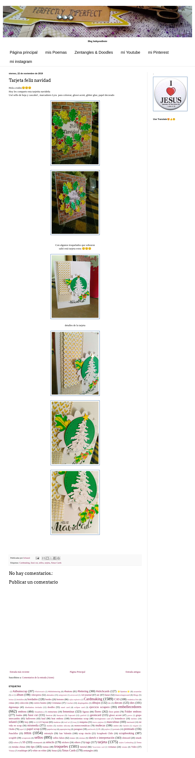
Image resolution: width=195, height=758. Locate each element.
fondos (19, 715)
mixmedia (33, 725)
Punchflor (13, 733)
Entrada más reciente (19, 672)
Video (134, 747)
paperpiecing (65, 729)
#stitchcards (103, 691)
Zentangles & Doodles (93, 52)
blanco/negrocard (122, 695)
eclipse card (79, 707)
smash (138, 738)
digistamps (14, 707)
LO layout (43, 722)
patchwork (91, 729)
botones (60, 699)
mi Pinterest (158, 52)
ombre (116, 725)
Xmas (54, 750)
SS (24, 742)
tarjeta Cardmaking (126, 742)
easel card (65, 707)
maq (74, 722)
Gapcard (71, 715)
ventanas (112, 747)
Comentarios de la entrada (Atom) (38, 677)
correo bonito (40, 703)
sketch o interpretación (101, 737)
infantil (13, 721)
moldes (50, 725)
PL (99, 729)
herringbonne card (102, 718)
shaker (72, 738)
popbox (107, 729)
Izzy (26, 722)
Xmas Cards (56, 563)
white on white (39, 750)
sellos (41, 563)
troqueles (61, 746)
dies (132, 702)
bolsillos (20, 699)
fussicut (49, 715)
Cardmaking (24, 563)
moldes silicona (63, 725)
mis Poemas (56, 52)
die (109, 703)
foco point (114, 711)
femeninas (68, 711)
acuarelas (137, 691)
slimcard (126, 738)
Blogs (135, 695)
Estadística (39, 712)
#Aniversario (40, 691)
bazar (107, 695)
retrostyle (48, 733)
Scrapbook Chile (105, 733)
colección (24, 703)
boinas (11, 699)
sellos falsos (59, 738)
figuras (85, 711)
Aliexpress (36, 695)
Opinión (126, 726)
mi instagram (21, 61)
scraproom (26, 738)
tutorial (83, 747)
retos (27, 733)
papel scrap (33, 728)
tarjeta (47, 563)
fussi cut (34, 563)
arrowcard (74, 695)
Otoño (12, 729)
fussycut (60, 715)
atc (98, 695)
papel (22, 729)
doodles (51, 707)
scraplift (12, 738)
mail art (67, 722)
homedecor (120, 718)
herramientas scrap (79, 718)
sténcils (50, 742)
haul (44, 718)
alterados (50, 695)
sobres (16, 742)
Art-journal (86, 695)
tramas (46, 747)
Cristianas (56, 703)
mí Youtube (130, 52)
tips (33, 746)
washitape (22, 750)
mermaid (130, 722)
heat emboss (57, 718)
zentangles (88, 750)
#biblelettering (54, 691)
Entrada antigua (133, 672)
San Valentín (65, 733)
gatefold (83, 715)
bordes (48, 699)
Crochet (69, 703)
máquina (84, 722)
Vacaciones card (98, 747)
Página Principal (77, 672)
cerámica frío (132, 699)
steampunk (37, 742)
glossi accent (115, 715)
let (35, 722)
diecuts (118, 702)
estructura (52, 711)
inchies (134, 718)
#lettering (83, 691)
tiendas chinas (18, 747)
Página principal (23, 52)
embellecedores (129, 707)
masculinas (113, 721)
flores (98, 711)
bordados (32, 699)
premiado (129, 728)
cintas (11, 703)
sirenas (82, 738)
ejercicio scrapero (99, 707)
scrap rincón (85, 733)
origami (135, 726)
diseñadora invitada (33, 707)
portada (116, 729)
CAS (117, 699)
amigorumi (63, 695)
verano (124, 747)
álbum (20, 694)
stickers (65, 742)
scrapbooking (126, 733)
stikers (77, 742)
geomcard (95, 715)
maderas (56, 722)
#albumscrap (20, 691)
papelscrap (51, 729)
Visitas (11, 750)
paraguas (78, 729)
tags (88, 742)
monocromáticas (82, 725)
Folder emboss (133, 711)
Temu (139, 742)
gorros (129, 715)
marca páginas (98, 722)
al (12, 695)
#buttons (68, 691)
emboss (22, 711)
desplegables (83, 703)
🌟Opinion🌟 (123, 691)
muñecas (100, 725)
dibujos (96, 702)
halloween (30, 718)
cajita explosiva (75, 699)
